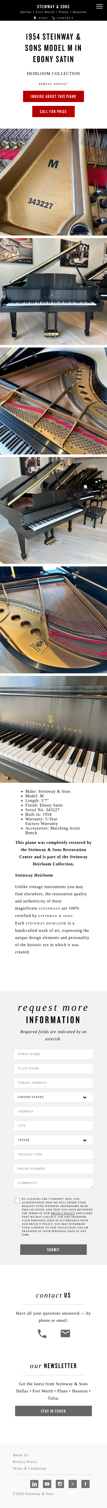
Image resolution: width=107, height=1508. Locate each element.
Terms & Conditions (30, 1468)
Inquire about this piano (53, 96)
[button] (99, 6)
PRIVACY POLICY (63, 1213)
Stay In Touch (53, 1411)
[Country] (53, 1097)
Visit (40, 17)
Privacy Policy (25, 1462)
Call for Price (53, 111)
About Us (21, 1455)
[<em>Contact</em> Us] (65, 1337)
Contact (63, 17)
